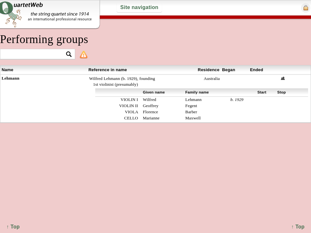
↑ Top (298, 226)
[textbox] (35, 54)
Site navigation (139, 7)
